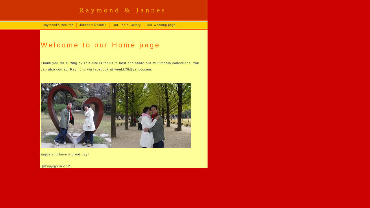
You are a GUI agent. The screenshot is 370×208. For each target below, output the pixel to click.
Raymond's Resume (58, 25)
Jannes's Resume (93, 25)
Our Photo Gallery (127, 25)
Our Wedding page (161, 25)
